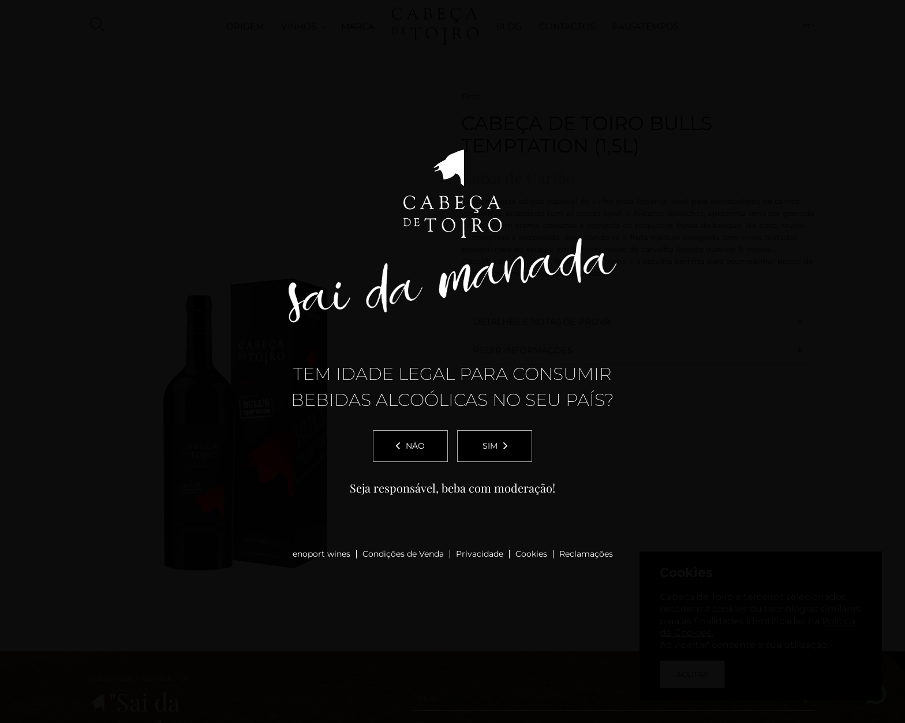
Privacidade (479, 554)
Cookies (531, 554)
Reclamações (586, 554)
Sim (495, 446)
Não (410, 446)
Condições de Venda (403, 554)
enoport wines (321, 554)
